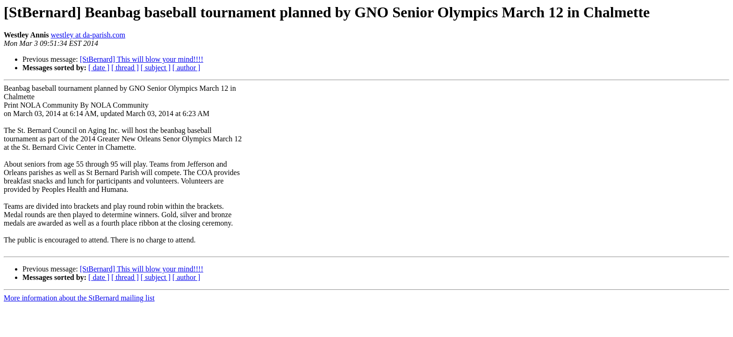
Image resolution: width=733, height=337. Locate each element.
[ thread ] (125, 68)
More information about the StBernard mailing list (79, 298)
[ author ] (186, 68)
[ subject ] (156, 68)
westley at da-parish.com (87, 35)
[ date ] (98, 68)
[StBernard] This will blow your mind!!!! (141, 59)
